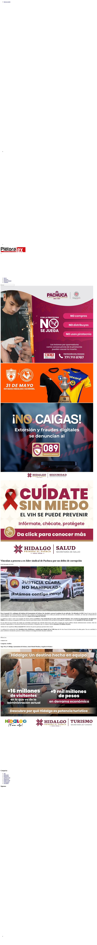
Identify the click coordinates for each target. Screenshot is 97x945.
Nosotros (6, 279)
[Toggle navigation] (1, 253)
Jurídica (7, 777)
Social (6, 783)
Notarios (6, 779)
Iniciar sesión (7, 2)
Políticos (6, 782)
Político (7, 780)
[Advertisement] (48, 265)
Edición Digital (7, 280)
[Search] (7, 285)
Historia (6, 776)
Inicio (5, 278)
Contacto (6, 282)
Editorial (6, 775)
